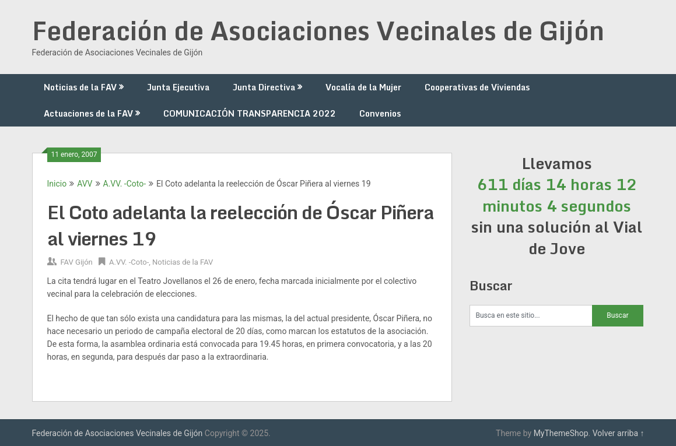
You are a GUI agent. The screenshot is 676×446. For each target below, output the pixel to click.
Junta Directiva (264, 87)
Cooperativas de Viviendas (477, 87)
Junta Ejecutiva (178, 87)
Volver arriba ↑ (619, 433)
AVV (84, 183)
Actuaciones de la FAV (88, 113)
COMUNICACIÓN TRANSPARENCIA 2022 (249, 113)
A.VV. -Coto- (124, 183)
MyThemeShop (561, 433)
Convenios (380, 113)
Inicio (57, 183)
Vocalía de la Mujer (363, 87)
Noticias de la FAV (80, 87)
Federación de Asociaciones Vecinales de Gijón (318, 30)
